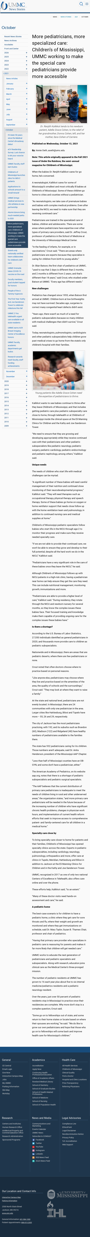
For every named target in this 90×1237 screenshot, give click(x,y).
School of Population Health (44, 1102)
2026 (6, 50)
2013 (6, 407)
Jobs (4, 1077)
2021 (76, 14)
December (10, 374)
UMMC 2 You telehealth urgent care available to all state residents (16, 315)
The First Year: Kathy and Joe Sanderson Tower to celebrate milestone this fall (16, 300)
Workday (6, 1091)
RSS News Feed (40, 1154)
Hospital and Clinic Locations (74, 1077)
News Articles (12, 76)
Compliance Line (69, 1121)
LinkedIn (37, 1151)
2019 (6, 382)
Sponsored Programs (11, 1137)
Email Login (7, 1066)
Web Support (67, 1142)
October (9, 127)
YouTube (37, 1144)
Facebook (38, 1137)
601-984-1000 (25, 1216)
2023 (6, 62)
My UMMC (6, 1080)
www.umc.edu (7, 1210)
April (8, 96)
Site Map (6, 1087)
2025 (6, 54)
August (9, 117)
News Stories (44, 4)
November (10, 368)
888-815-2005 (26, 1220)
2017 (6, 390)
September (10, 122)
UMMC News (37, 1130)
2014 (6, 402)
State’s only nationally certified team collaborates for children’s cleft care (15, 253)
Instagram (38, 1147)
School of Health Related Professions (42, 1090)
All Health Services (70, 1063)
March (9, 91)
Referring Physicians (70, 1084)
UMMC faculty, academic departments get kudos (15, 344)
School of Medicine (40, 1095)
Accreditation (38, 1063)
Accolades (8, 42)
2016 (6, 394)
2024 (6, 58)
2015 (6, 398)
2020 (6, 378)
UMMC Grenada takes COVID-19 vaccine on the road (16, 268)
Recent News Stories (13, 33)
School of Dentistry (40, 1082)
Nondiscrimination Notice (73, 1131)
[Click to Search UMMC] (81, 3)
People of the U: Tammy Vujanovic (15, 289)
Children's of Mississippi (72, 1066)
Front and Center (11, 46)
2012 (6, 411)
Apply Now (36, 1066)
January (9, 81)
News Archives (10, 38)
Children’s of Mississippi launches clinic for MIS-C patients (16, 174)
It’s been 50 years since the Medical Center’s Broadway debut (16, 137)
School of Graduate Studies (43, 1086)
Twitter (37, 1140)
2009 (6, 423)
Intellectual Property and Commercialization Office (12, 1129)
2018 (6, 386)
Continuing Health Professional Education (42, 1071)
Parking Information (10, 1084)
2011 (6, 415)
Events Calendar (39, 1126)
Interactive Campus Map (12, 1073)
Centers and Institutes (11, 1121)
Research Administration (12, 1133)
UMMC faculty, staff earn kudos (16, 162)
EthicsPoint (67, 1124)
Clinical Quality (68, 1070)
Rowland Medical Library (42, 1079)
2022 (6, 66)
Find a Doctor (67, 1073)
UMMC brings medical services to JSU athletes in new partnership (16, 199)
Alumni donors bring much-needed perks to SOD (16, 212)
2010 (6, 419)
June (8, 106)
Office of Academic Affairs (43, 1075)
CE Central (6, 1063)
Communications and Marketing (41, 1122)
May (8, 101)
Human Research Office (12, 1124)
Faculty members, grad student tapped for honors (16, 279)
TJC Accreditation (69, 1138)
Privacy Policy (68, 1135)
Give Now (6, 1070)
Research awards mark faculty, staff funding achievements (15, 358)
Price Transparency (70, 1080)
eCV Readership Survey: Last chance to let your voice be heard (16, 151)
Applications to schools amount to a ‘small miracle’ (16, 187)
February (10, 86)
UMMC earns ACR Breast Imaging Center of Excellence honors (16, 329)
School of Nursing (39, 1098)
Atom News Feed (41, 1158)
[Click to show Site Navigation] (86, 3)
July (8, 111)
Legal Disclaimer (69, 1128)
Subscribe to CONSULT (41, 1133)
